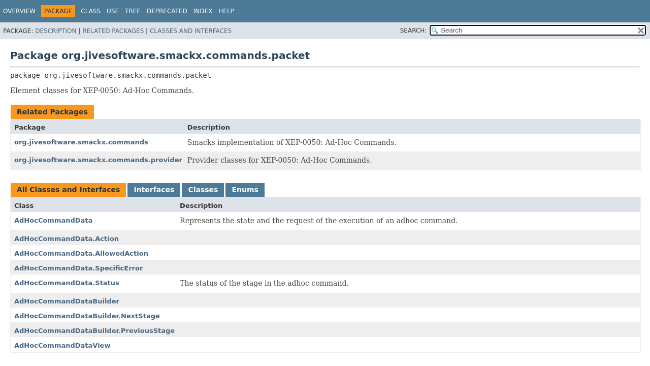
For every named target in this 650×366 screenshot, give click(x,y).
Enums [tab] (245, 190)
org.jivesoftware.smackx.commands (81, 142)
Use (113, 11)
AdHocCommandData (53, 220)
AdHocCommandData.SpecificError (78, 268)
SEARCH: (413, 30)
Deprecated (167, 11)
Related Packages (113, 31)
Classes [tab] (203, 190)
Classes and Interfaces (191, 31)
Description (55, 31)
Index (203, 11)
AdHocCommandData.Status (66, 283)
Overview (19, 11)
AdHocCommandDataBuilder (66, 301)
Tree (133, 11)
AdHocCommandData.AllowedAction (81, 253)
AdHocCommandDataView (62, 345)
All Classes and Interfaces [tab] (68, 190)
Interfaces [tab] (154, 190)
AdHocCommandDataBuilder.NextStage (87, 316)
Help (226, 11)
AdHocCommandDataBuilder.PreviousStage (94, 330)
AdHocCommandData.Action (66, 238)
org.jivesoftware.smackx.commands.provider (98, 160)
